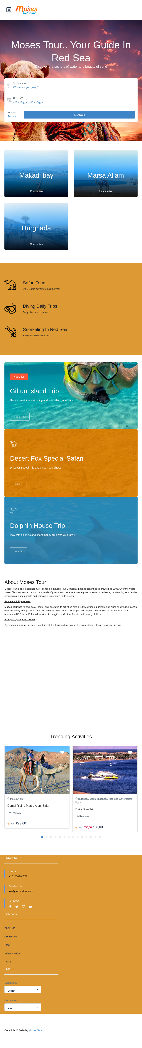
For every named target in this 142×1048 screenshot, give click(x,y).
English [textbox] (11, 1000)
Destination (19, 83)
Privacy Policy (12, 963)
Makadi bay (36, 176)
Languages (10, 992)
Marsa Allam (105, 176)
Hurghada (36, 228)
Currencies (10, 1010)
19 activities (105, 191)
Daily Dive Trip (84, 819)
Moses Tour (35, 1040)
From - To (18, 98)
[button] (42, 847)
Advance (13, 112)
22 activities (36, 244)
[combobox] (22, 999)
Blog (7, 955)
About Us (9, 938)
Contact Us (10, 946)
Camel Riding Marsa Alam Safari (28, 815)
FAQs (7, 972)
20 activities (36, 191)
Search (79, 115)
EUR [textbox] (9, 1018)
